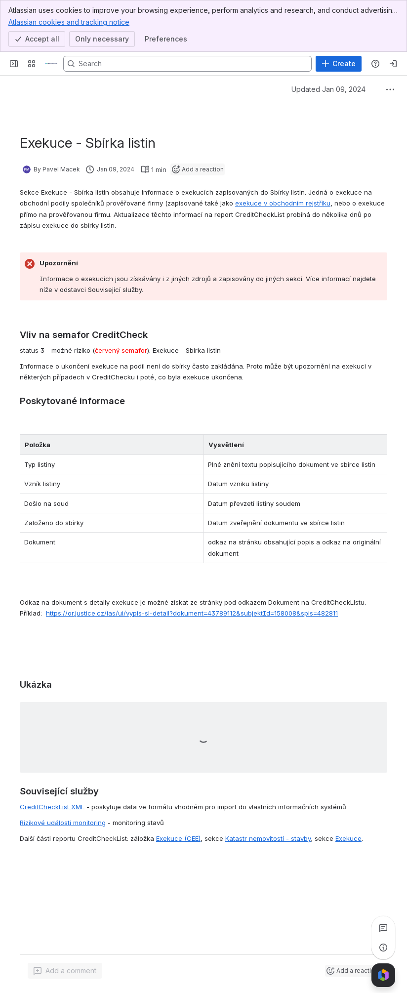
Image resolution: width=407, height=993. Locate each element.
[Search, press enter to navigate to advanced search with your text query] (187, 64)
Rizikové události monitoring (63, 823)
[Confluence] (51, 64)
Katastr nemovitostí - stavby (268, 838)
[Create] (339, 64)
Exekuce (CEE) (178, 838)
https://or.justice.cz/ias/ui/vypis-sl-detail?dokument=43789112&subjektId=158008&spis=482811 (192, 613)
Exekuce (348, 838)
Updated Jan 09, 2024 (328, 89)
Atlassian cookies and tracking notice (68, 21)
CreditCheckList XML (52, 807)
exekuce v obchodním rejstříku (282, 203)
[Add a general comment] (65, 971)
